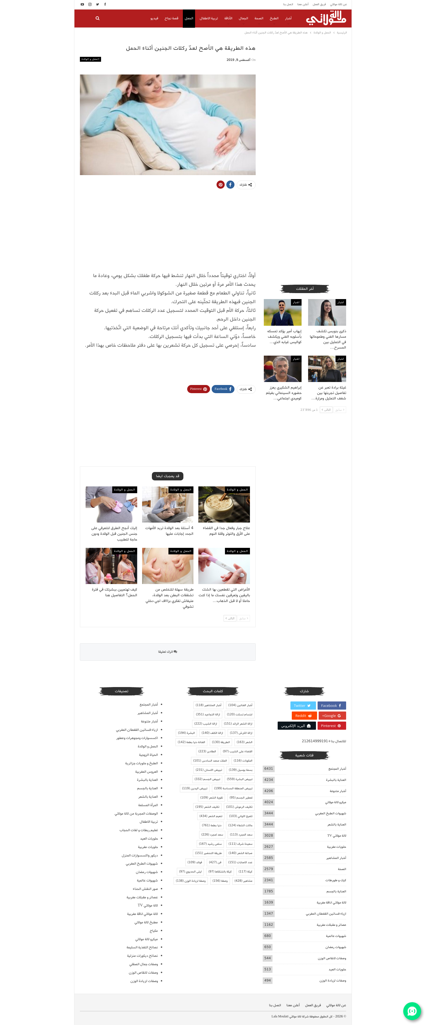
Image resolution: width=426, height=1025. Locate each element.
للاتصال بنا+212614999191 (324, 741)
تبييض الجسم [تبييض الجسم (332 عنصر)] (207, 779)
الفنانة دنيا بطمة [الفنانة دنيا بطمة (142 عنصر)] (191, 742)
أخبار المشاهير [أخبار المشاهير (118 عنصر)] (208, 705)
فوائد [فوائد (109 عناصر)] (194, 862)
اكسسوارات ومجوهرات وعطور (137, 738)
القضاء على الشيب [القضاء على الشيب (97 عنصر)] (237, 751)
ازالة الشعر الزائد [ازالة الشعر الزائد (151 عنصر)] (238, 723)
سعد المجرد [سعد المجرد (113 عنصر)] (241, 834)
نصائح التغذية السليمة (142, 947)
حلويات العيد (337, 969)
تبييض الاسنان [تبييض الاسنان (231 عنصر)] (209, 770)
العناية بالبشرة (336, 779)
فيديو (154, 18)
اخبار (340, 302)
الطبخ (274, 18)
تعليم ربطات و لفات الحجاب (139, 830)
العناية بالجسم (336, 891)
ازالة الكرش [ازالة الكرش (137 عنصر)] (241, 733)
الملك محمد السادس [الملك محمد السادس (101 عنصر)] (210, 760)
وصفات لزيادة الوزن (333, 980)
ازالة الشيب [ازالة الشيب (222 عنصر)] (205, 723)
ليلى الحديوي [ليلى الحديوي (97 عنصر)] (190, 871)
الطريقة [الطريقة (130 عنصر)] (221, 742)
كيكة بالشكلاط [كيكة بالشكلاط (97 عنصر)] (220, 871)
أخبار (288, 18)
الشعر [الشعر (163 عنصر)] (244, 742)
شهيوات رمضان (335, 947)
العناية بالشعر (336, 824)
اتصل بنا (288, 4)
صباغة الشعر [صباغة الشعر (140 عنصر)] (240, 853)
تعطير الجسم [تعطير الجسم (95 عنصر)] (241, 797)
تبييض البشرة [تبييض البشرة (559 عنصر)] (239, 779)
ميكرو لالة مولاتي (335, 802)
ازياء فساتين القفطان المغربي (326, 913)
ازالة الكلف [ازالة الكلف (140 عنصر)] (212, 733)
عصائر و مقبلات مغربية (331, 924)
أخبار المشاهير (336, 858)
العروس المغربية (146, 772)
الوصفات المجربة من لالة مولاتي (136, 813)
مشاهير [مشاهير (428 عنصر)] (243, 880)
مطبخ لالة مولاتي (146, 922)
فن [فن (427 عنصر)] (215, 862)
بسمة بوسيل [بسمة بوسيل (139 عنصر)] (240, 770)
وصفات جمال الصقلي (143, 964)
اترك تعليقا (167, 651)
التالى (229, 618)
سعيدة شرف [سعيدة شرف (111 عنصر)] (240, 843)
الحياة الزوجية (148, 755)
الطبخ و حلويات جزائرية (141, 763)
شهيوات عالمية (336, 936)
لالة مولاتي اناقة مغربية (331, 902)
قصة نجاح (171, 18)
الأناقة (228, 18)
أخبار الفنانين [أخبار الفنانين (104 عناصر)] (240, 705)
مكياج (154, 931)
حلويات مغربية (336, 846)
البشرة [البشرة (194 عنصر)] (186, 733)
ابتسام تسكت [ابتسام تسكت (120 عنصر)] (239, 714)
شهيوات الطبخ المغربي (330, 813)
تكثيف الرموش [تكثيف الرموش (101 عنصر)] (239, 807)
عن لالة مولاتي (338, 4)
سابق (243, 618)
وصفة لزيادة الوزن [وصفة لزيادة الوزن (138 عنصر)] (191, 880)
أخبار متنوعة (338, 791)
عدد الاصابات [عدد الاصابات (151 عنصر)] (240, 862)
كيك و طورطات (335, 880)
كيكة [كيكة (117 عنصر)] (245, 871)
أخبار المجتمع (337, 768)
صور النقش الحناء (145, 889)
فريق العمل (319, 4)
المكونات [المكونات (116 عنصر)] (243, 760)
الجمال (243, 18)
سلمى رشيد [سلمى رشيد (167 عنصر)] (210, 843)
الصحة (259, 18)
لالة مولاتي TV (336, 835)
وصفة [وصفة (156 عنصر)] (220, 880)
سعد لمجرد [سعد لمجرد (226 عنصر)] (212, 834)
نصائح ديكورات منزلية (142, 956)
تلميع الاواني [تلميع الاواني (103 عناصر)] (240, 816)
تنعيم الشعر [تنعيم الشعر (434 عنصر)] (210, 816)
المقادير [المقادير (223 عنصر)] (207, 751)
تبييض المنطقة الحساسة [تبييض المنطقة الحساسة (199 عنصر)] (233, 788)
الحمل (189, 18)
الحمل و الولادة (90, 59)
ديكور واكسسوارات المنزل (140, 855)
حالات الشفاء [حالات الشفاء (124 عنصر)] (240, 825)
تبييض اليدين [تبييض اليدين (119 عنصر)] (194, 788)
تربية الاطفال (209, 18)
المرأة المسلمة (148, 805)
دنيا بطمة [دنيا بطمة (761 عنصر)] (211, 825)
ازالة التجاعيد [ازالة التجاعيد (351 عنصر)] (208, 714)
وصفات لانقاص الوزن (332, 958)
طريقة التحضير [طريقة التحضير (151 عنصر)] (208, 853)
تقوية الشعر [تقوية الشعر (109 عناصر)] (211, 797)
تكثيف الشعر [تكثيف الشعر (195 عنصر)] (207, 807)
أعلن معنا (303, 4)
